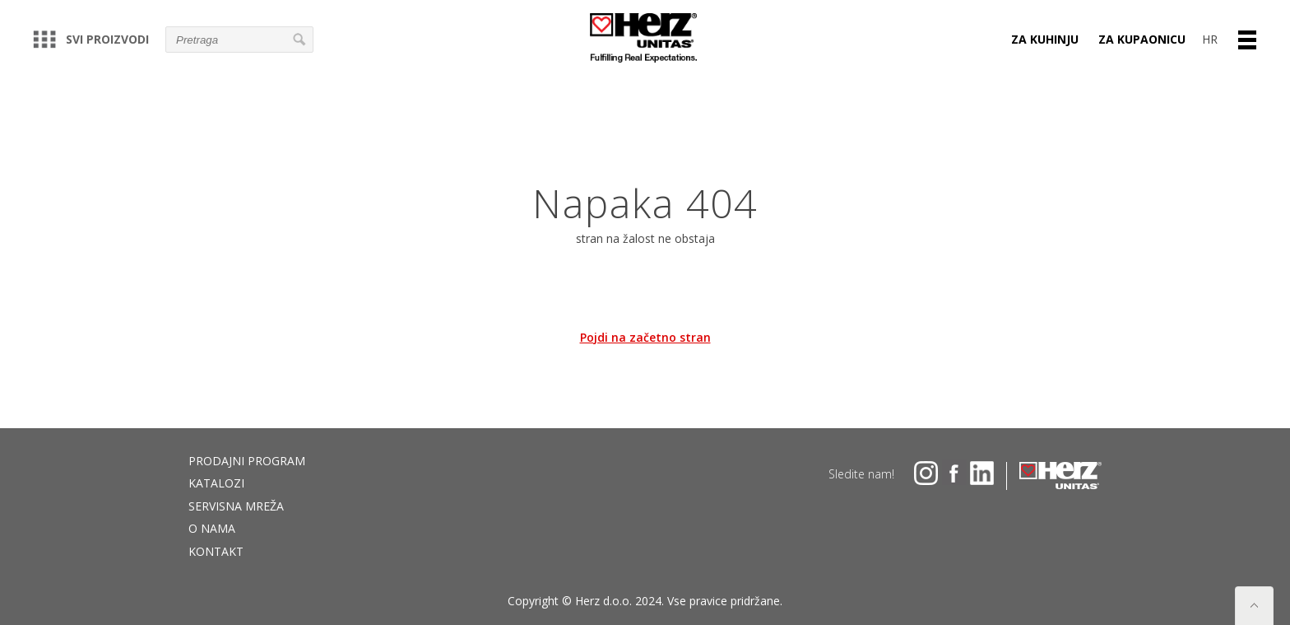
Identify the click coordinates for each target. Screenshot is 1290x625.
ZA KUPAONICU (1142, 39)
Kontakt (216, 551)
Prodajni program (246, 461)
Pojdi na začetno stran (645, 337)
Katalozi (216, 483)
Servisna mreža (236, 506)
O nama (211, 528)
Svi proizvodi (91, 39)
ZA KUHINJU (1045, 39)
